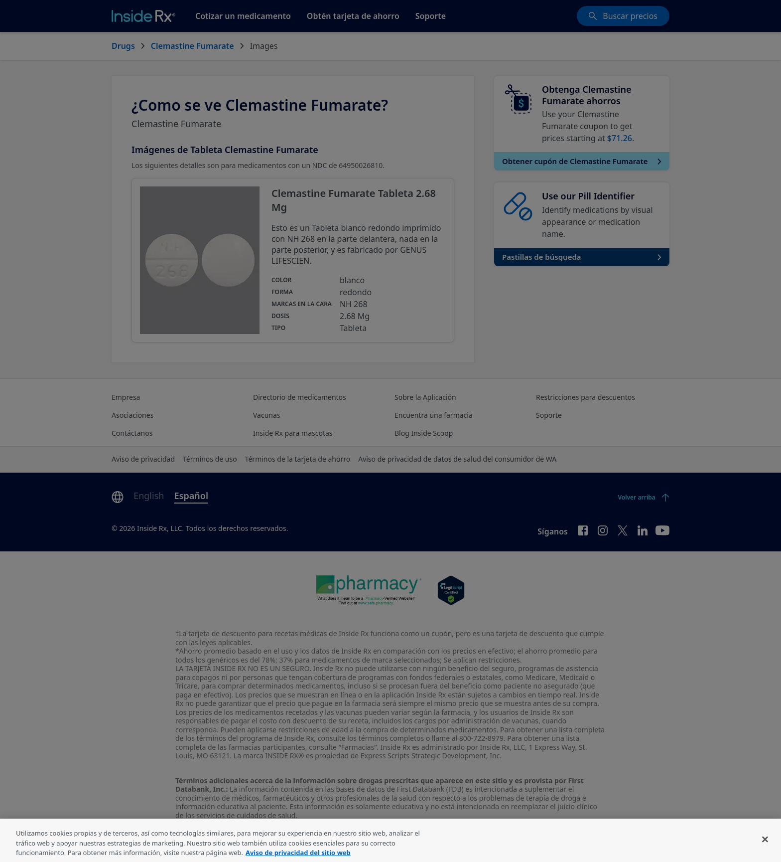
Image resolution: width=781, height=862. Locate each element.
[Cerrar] (765, 845)
